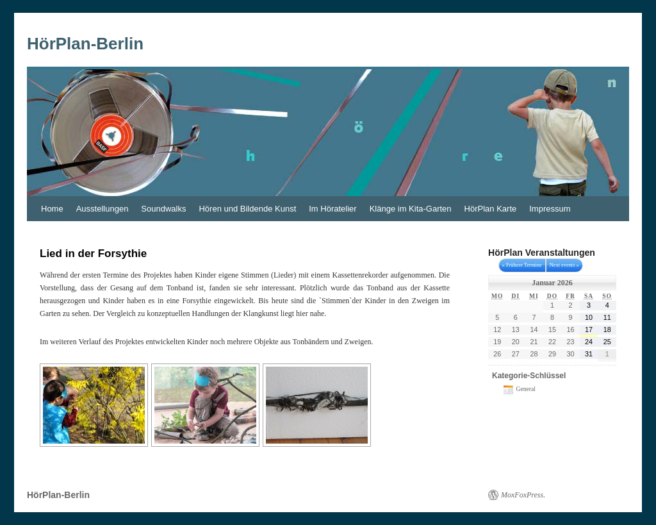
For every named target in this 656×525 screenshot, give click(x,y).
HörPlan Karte (490, 208)
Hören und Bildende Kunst (247, 208)
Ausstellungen (102, 208)
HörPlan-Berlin (85, 43)
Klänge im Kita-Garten (411, 208)
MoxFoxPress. (523, 494)
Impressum (549, 208)
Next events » (564, 265)
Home (52, 208)
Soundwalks (163, 208)
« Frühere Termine (522, 265)
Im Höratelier (332, 208)
